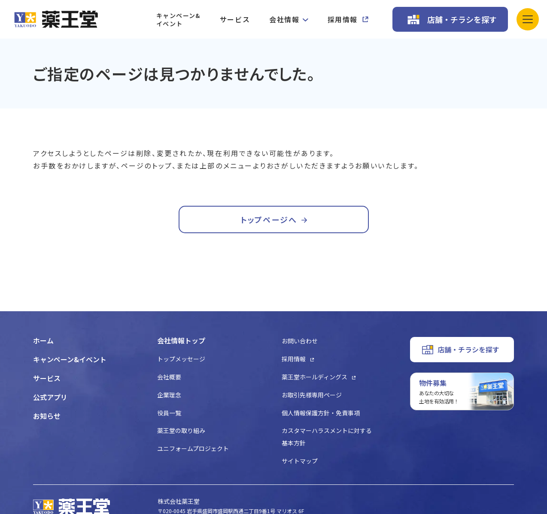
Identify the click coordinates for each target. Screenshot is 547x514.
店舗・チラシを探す (462, 19)
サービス (235, 19)
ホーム (43, 340)
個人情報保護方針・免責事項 (321, 413)
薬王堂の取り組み (181, 430)
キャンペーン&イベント (178, 19)
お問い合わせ (300, 341)
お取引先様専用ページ (312, 395)
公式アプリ (50, 397)
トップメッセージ (181, 359)
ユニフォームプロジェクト (193, 448)
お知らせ (47, 416)
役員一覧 (169, 413)
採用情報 (343, 19)
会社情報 (284, 19)
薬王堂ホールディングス (314, 377)
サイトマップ (300, 461)
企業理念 (169, 395)
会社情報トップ (181, 340)
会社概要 (169, 377)
